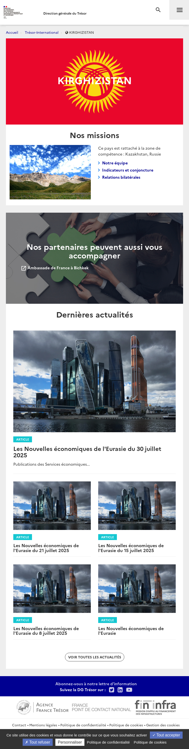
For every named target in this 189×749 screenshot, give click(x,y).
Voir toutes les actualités (94, 656)
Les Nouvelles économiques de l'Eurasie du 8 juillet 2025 (46, 630)
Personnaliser (70, 742)
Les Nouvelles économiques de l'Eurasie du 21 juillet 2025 (46, 547)
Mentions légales (43, 724)
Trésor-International (42, 32)
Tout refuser (37, 742)
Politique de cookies (126, 724)
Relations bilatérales (121, 177)
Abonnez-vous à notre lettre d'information (96, 683)
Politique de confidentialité (83, 724)
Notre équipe (115, 162)
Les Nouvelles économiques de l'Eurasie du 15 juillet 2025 (131, 547)
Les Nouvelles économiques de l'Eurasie (131, 630)
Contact (19, 724)
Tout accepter (166, 735)
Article (22, 439)
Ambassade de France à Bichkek (55, 267)
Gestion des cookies (163, 724)
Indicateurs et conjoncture (127, 170)
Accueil (12, 32)
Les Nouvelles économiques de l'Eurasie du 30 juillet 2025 (87, 451)
